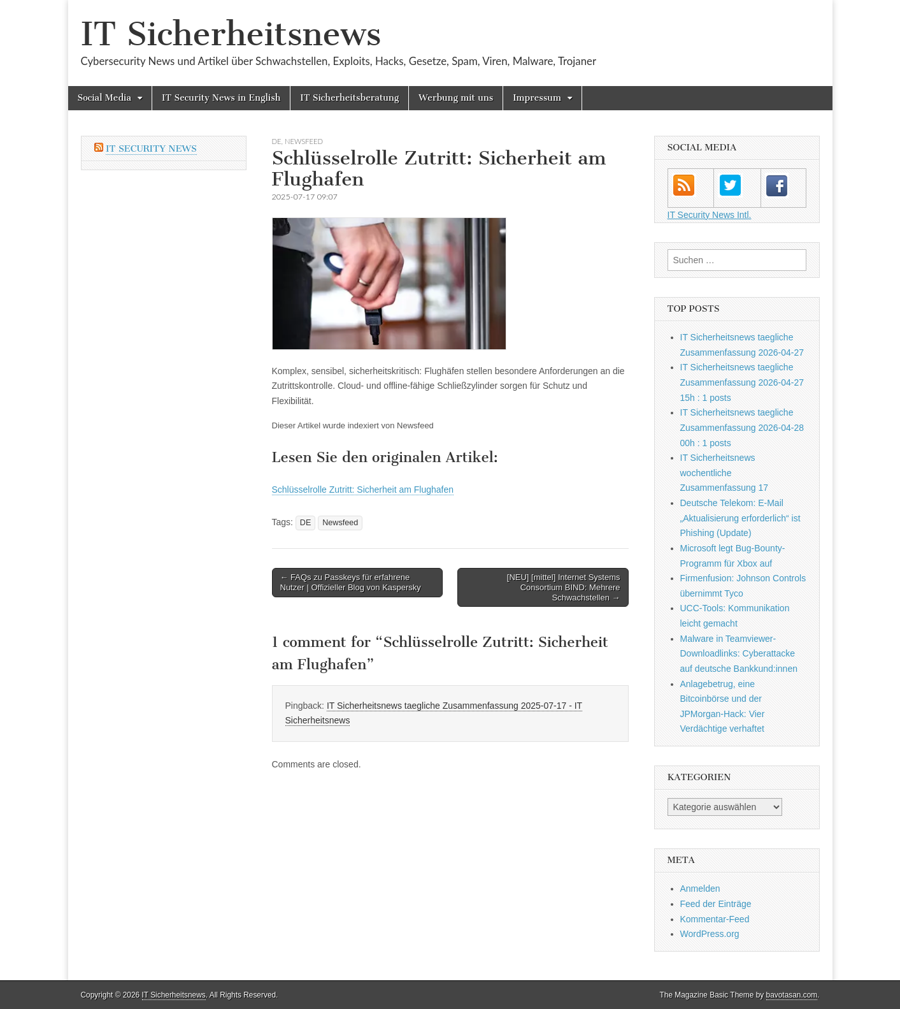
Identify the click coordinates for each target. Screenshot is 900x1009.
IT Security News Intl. (710, 215)
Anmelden (700, 888)
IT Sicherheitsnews (231, 34)
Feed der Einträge (716, 904)
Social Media (105, 97)
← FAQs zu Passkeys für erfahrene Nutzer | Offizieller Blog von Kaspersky (350, 582)
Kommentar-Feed (715, 919)
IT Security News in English (221, 97)
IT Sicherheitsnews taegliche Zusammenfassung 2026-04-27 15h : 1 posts (742, 382)
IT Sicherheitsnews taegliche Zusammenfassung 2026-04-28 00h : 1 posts (742, 427)
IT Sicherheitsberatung (349, 97)
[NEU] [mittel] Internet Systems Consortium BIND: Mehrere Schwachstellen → (563, 587)
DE (277, 141)
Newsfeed (304, 141)
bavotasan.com (792, 995)
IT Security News (151, 148)
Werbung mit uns (455, 97)
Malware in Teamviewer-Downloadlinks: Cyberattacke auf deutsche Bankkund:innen (738, 654)
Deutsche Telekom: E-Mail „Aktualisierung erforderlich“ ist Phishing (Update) (740, 518)
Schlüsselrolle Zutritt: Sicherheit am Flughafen (363, 489)
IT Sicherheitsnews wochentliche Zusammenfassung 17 (724, 473)
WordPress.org (709, 934)
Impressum (537, 97)
